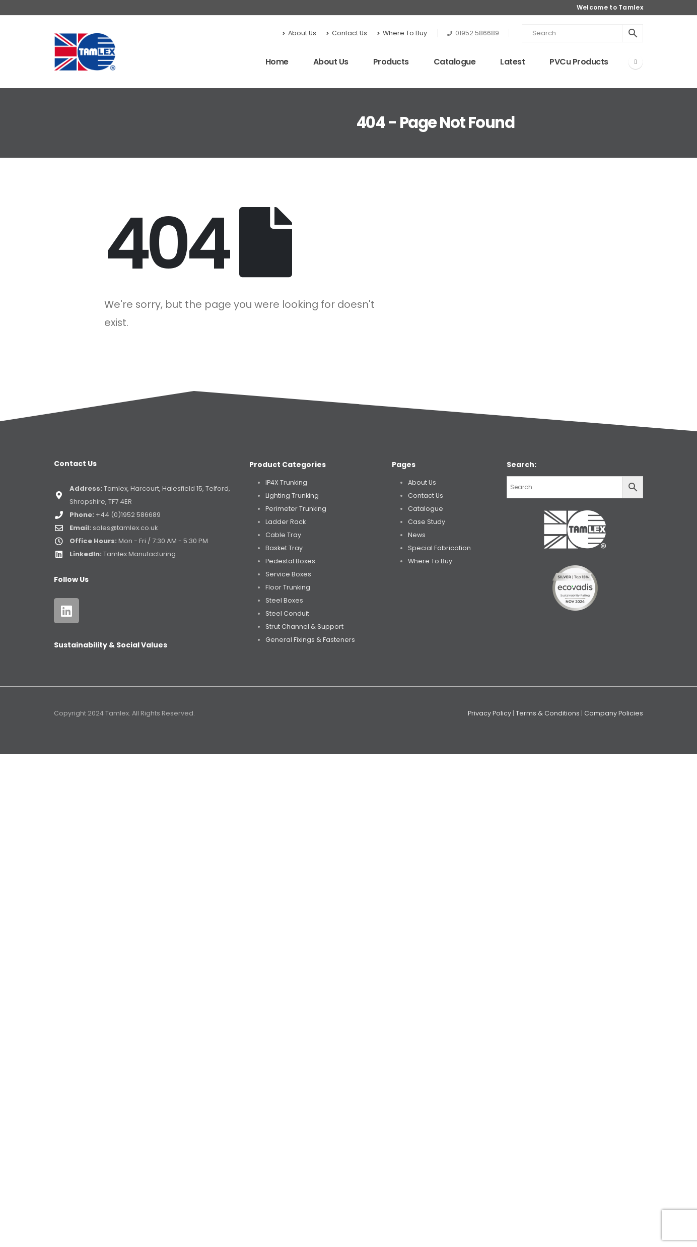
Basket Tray (284, 548)
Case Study (426, 521)
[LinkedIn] (636, 62)
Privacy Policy (489, 713)
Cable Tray (283, 535)
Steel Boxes (284, 600)
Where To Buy (402, 33)
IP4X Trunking (286, 482)
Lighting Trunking (292, 495)
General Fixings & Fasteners (310, 639)
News (417, 535)
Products (391, 62)
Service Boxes (288, 574)
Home (277, 62)
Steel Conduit (287, 613)
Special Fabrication (439, 548)
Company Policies (613, 713)
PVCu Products (578, 62)
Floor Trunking (287, 587)
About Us (299, 33)
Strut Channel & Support (304, 626)
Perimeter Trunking (295, 508)
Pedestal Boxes (290, 561)
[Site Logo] (85, 52)
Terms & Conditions (548, 713)
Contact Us (346, 33)
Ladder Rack (285, 521)
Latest (512, 62)
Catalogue (455, 62)
